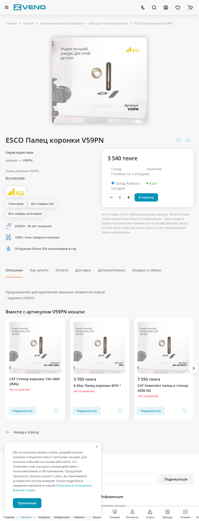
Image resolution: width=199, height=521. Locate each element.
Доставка (83, 270)
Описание (14, 270)
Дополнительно (111, 270)
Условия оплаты (113, 506)
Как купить (39, 270)
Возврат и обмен (146, 270)
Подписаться (175, 479)
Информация (111, 496)
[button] (193, 368)
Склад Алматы (127, 183)
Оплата (62, 270)
